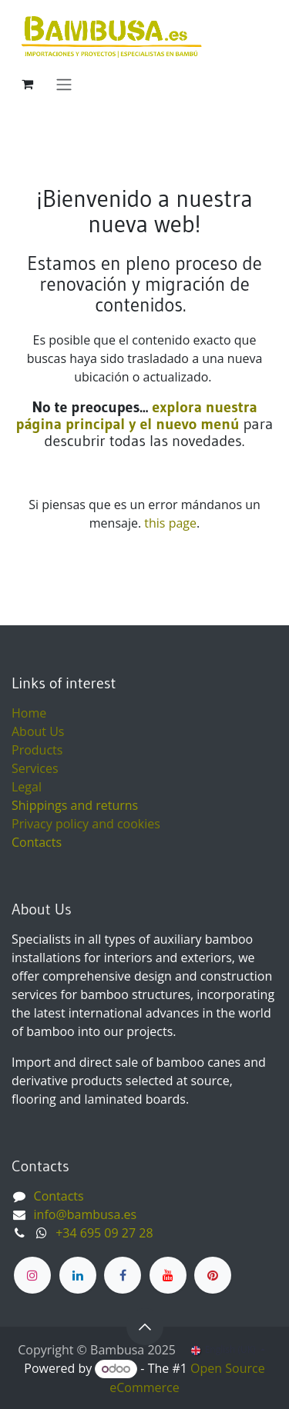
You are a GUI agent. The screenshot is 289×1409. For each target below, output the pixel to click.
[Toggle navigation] (64, 84)
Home (29, 712)
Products (37, 749)
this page (170, 523)
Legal (27, 786)
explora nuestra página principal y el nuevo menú (136, 415)
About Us (38, 731)
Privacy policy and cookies (86, 823)
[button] (144, 1326)
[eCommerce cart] (27, 83)
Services (35, 768)
